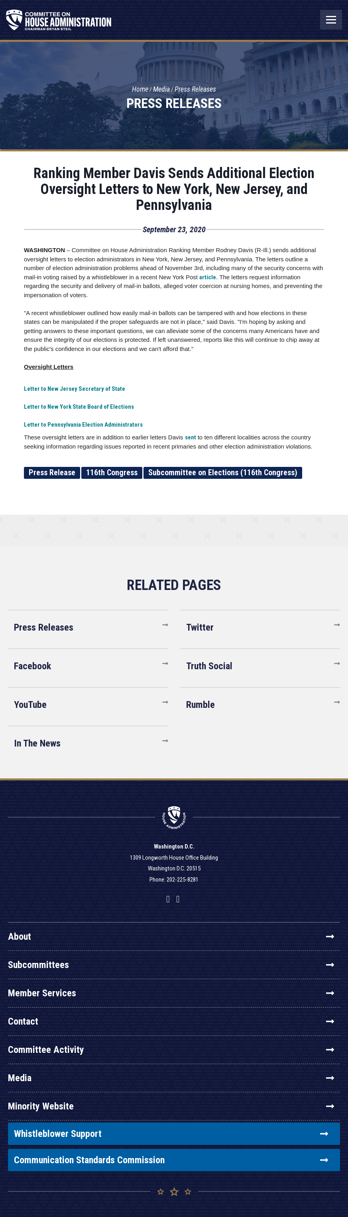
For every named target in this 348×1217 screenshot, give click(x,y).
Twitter (200, 627)
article (207, 277)
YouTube (30, 704)
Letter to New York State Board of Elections (79, 406)
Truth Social (209, 666)
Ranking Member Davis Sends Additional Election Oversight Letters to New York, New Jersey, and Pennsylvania (174, 189)
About (171, 937)
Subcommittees (171, 965)
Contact (171, 1021)
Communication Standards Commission (171, 1160)
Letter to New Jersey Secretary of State (74, 388)
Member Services (171, 993)
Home (140, 89)
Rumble (200, 704)
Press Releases (195, 89)
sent (190, 437)
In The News (37, 743)
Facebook (32, 666)
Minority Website (171, 1106)
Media (161, 89)
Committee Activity (171, 1050)
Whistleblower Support (171, 1134)
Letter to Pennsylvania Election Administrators (83, 424)
